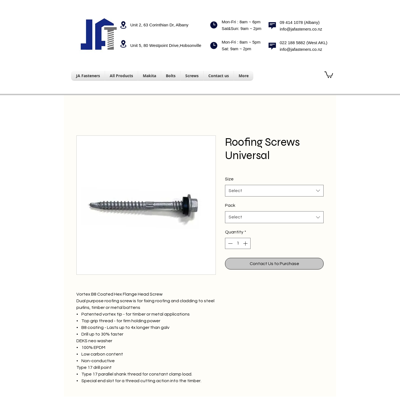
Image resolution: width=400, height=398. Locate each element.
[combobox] (274, 191)
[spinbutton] (238, 243)
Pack (230, 205)
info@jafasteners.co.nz (301, 29)
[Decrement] (230, 243)
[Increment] (246, 243)
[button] (328, 74)
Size (229, 179)
